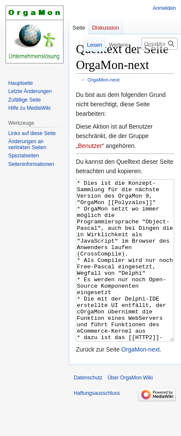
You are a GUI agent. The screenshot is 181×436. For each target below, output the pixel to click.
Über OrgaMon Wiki (130, 410)
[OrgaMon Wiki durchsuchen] (160, 44)
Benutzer (90, 145)
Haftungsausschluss (97, 425)
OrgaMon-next (103, 79)
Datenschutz (88, 410)
